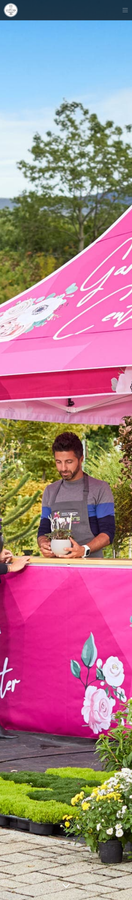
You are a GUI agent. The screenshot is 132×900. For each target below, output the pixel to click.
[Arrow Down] (66, 892)
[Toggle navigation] (125, 10)
